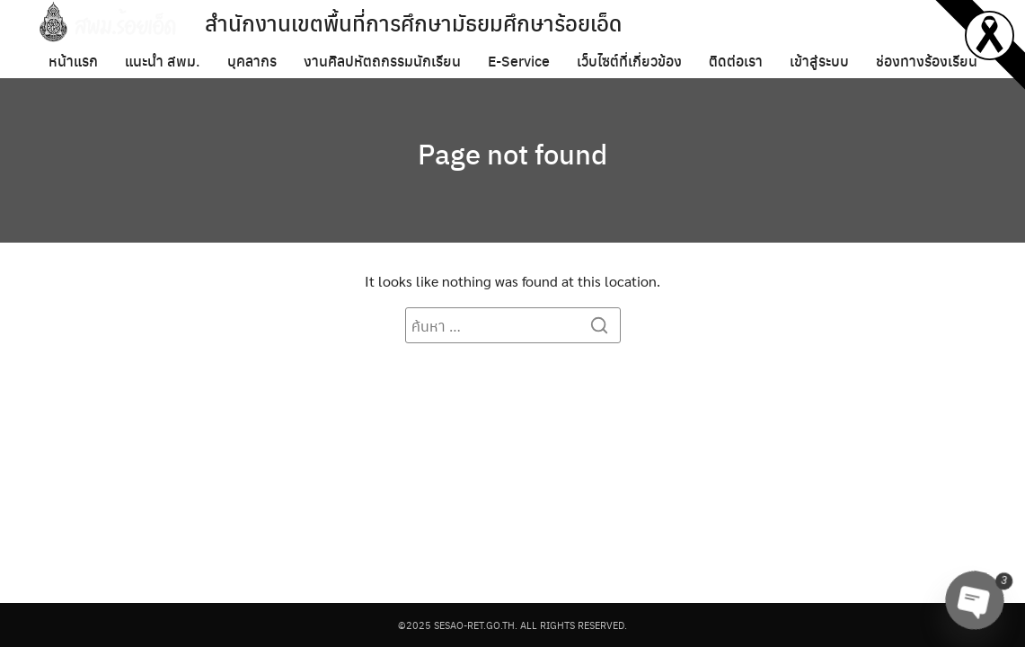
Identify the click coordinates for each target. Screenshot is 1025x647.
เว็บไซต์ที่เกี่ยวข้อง (629, 60)
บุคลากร (252, 60)
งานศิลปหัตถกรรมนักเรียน (382, 60)
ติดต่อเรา (736, 60)
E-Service (519, 60)
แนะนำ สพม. (162, 60)
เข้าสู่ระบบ (819, 60)
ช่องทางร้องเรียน (926, 60)
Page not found (513, 152)
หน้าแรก (73, 60)
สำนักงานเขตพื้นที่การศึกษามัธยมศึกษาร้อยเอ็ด (413, 22)
